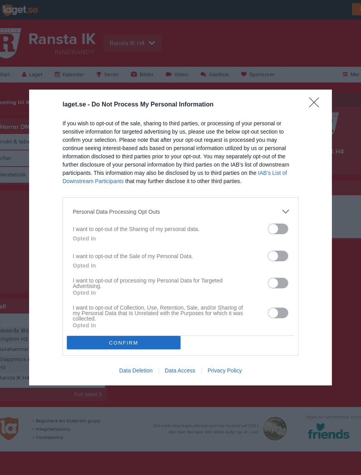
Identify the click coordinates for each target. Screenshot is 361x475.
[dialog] (180, 237)
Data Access (180, 370)
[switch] (278, 229)
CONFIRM (123, 343)
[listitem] (180, 211)
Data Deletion (136, 370)
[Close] (316, 104)
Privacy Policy (225, 370)
